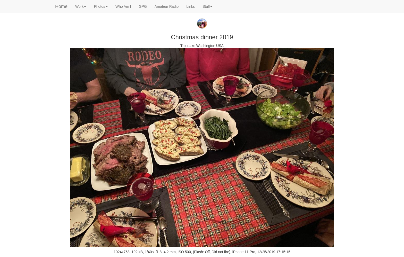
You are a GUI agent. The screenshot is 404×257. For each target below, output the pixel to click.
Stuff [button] (208, 6)
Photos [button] (101, 6)
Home (61, 6)
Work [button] (80, 6)
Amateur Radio (167, 6)
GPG (143, 6)
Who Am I (123, 6)
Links (190, 6)
